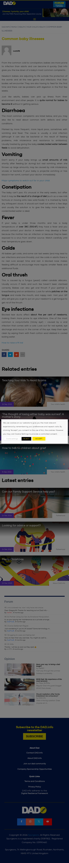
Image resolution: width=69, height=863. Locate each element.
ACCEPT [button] (38, 439)
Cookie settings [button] (12, 439)
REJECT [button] (26, 439)
